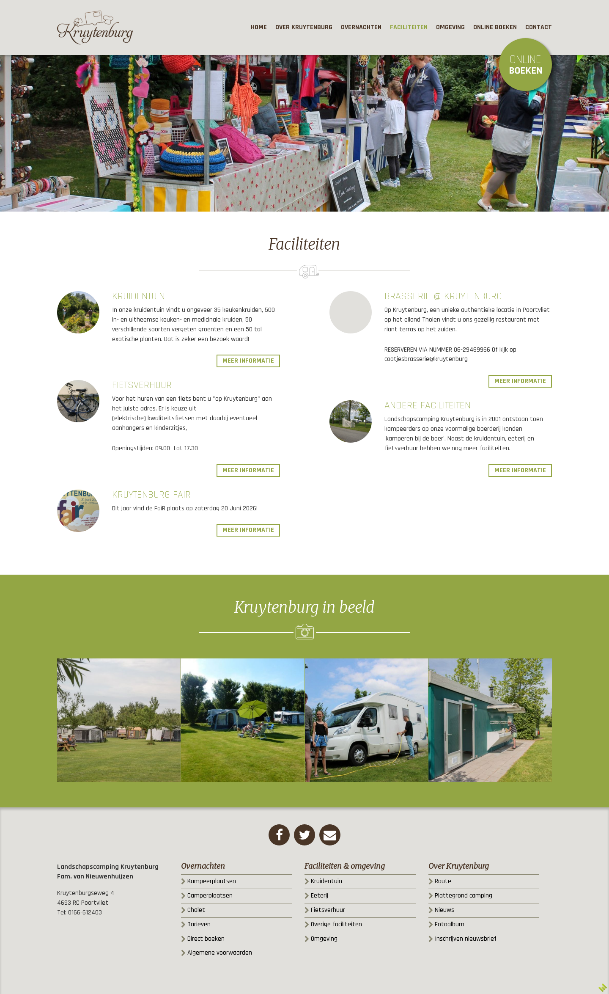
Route (443, 881)
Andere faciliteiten (427, 405)
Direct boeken (206, 938)
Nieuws (444, 910)
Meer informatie (248, 360)
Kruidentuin (138, 296)
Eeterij (319, 895)
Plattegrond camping (463, 895)
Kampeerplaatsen (211, 881)
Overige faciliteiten (336, 924)
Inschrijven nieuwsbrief (466, 938)
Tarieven (199, 924)
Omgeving (324, 938)
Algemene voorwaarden (219, 952)
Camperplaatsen (210, 895)
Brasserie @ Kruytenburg (443, 296)
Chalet (196, 910)
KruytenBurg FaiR (151, 494)
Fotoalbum (449, 924)
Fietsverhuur (142, 385)
